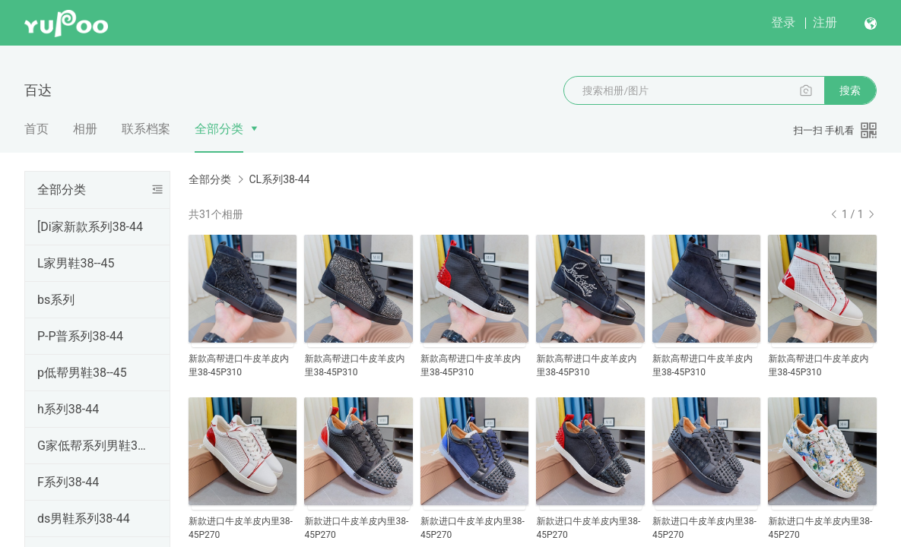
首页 (36, 129)
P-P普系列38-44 (80, 336)
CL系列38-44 (279, 179)
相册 (85, 129)
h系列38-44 (68, 409)
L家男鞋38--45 (75, 263)
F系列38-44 (68, 482)
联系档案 (146, 129)
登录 (783, 22)
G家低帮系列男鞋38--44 (94, 445)
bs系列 (56, 299)
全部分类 (219, 129)
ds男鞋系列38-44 (83, 518)
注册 (825, 22)
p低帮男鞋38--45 (82, 372)
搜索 (850, 90)
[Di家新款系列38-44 (90, 227)
